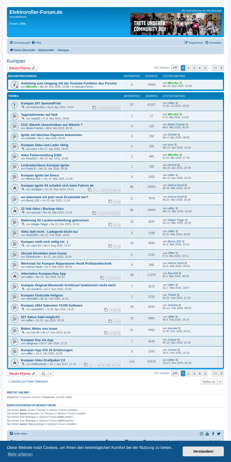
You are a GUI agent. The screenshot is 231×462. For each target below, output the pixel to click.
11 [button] (215, 68)
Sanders (36, 289)
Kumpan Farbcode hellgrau (42, 295)
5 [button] (205, 68)
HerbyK (172, 164)
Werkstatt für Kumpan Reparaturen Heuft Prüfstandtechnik (66, 263)
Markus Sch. (33, 178)
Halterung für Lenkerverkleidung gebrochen (55, 220)
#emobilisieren (18, 16)
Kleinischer (38, 107)
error (34, 148)
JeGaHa (173, 305)
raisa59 (35, 118)
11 (113, 365)
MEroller (31, 86)
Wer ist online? (18, 392)
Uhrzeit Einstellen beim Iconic (44, 253)
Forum (13, 23)
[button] (174, 68)
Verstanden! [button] (203, 451)
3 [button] (194, 68)
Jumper (172, 339)
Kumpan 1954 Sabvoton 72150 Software (51, 305)
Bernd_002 (32, 200)
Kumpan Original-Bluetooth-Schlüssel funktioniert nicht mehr (68, 285)
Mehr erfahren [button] (20, 454)
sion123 (36, 245)
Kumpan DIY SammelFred (41, 103)
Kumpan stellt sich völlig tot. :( (44, 242)
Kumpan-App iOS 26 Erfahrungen (47, 350)
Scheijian (36, 189)
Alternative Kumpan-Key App (43, 273)
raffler (171, 102)
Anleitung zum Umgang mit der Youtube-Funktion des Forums (69, 83)
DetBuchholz (39, 364)
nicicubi (35, 212)
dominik (172, 328)
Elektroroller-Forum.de (36, 12)
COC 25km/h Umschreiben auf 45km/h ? (52, 125)
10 (108, 365)
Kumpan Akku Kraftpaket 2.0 (43, 360)
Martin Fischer (34, 128)
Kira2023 (31, 158)
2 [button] (188, 68)
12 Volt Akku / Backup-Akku (42, 209)
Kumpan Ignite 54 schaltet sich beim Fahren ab (57, 185)
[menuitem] (36, 43)
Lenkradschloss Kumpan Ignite (45, 165)
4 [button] (199, 68)
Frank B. (31, 168)
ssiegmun (32, 343)
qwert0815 (37, 309)
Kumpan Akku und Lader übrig (44, 145)
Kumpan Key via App (37, 340)
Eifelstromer (33, 256)
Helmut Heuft (176, 185)
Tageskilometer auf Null (39, 114)
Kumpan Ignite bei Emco (40, 175)
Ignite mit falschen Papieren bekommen (51, 135)
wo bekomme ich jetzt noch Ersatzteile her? (54, 197)
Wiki (23, 23)
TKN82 (172, 294)
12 (118, 365)
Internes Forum (84, 86)
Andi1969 (32, 234)
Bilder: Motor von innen (39, 328)
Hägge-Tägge (39, 224)
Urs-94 (35, 332)
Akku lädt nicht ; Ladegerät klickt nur (49, 231)
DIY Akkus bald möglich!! (40, 317)
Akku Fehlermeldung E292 (41, 155)
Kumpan (16, 61)
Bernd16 (173, 273)
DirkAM (30, 138)
